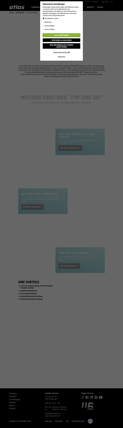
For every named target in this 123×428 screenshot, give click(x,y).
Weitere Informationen (61, 50)
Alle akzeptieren (61, 35)
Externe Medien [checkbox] (50, 26)
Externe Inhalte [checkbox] (49, 29)
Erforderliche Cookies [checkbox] (52, 18)
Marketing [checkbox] (48, 22)
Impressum (61, 54)
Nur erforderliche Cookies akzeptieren (61, 45)
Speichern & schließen (61, 40)
